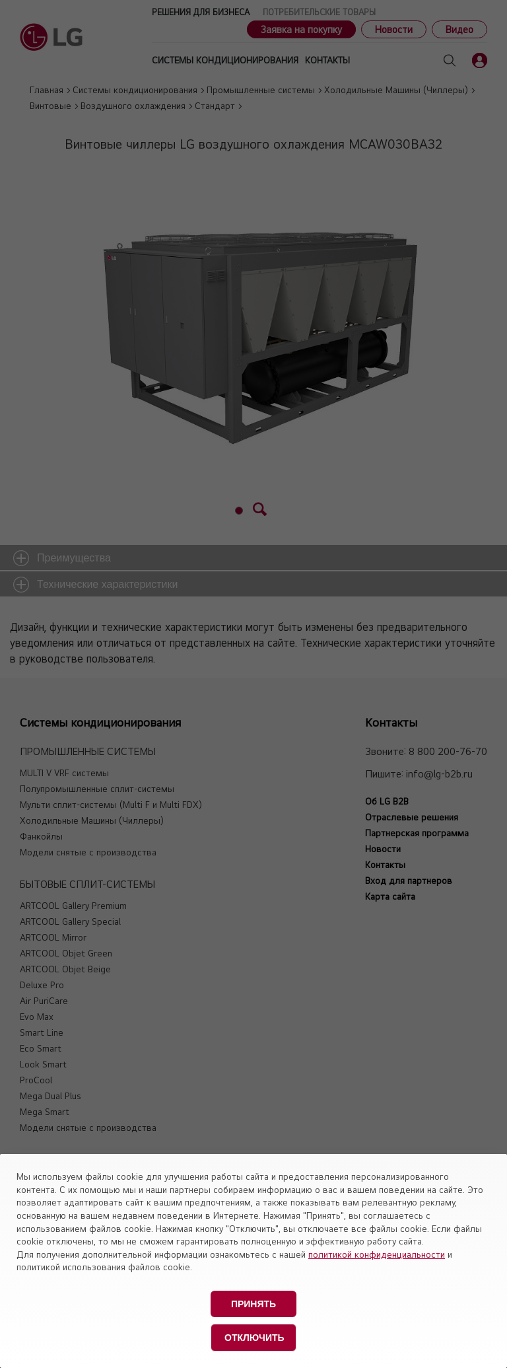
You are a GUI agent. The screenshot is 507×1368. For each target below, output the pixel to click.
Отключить (254, 1337)
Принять (253, 1304)
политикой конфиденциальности (376, 1254)
